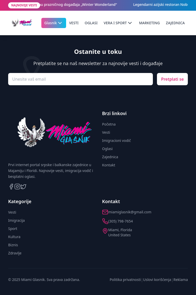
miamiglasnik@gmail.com (129, 212)
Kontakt (108, 165)
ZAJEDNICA (175, 22)
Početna (109, 124)
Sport (12, 228)
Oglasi (107, 148)
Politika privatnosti (125, 279)
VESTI (74, 22)
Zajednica (110, 156)
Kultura (14, 236)
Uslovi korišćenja (157, 279)
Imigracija (16, 220)
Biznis (13, 244)
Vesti (106, 132)
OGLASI (91, 22)
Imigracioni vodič (116, 140)
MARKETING (149, 22)
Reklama (181, 279)
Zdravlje (14, 253)
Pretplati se (172, 79)
